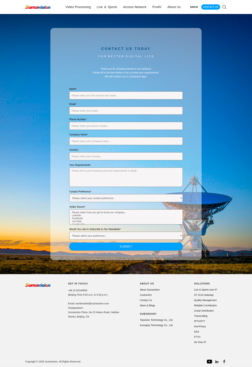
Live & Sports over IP (205, 289)
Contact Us (146, 300)
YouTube (126, 221)
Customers (146, 295)
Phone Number (78, 119)
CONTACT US (210, 7)
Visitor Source (77, 207)
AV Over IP (200, 342)
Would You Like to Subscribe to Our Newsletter (95, 229)
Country (74, 149)
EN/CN (194, 7)
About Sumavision (150, 289)
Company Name (78, 134)
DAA (196, 331)
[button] (78, 7)
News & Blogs (147, 305)
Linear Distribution (204, 310)
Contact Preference (80, 191)
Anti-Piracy (200, 326)
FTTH (197, 337)
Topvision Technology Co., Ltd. (156, 320)
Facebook (126, 218)
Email (72, 104)
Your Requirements (80, 165)
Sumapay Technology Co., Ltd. (156, 325)
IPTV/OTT (199, 321)
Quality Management (205, 300)
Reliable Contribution (205, 305)
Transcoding (201, 316)
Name (73, 89)
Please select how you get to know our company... (126, 212)
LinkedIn (126, 215)
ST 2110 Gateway (204, 295)
